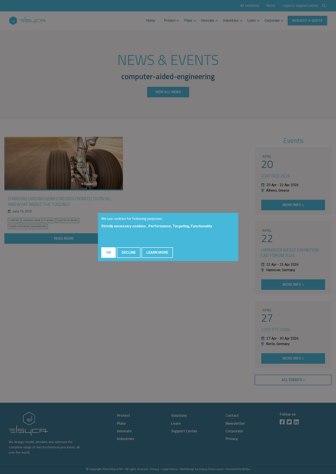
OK (108, 252)
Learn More (157, 252)
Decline (129, 252)
